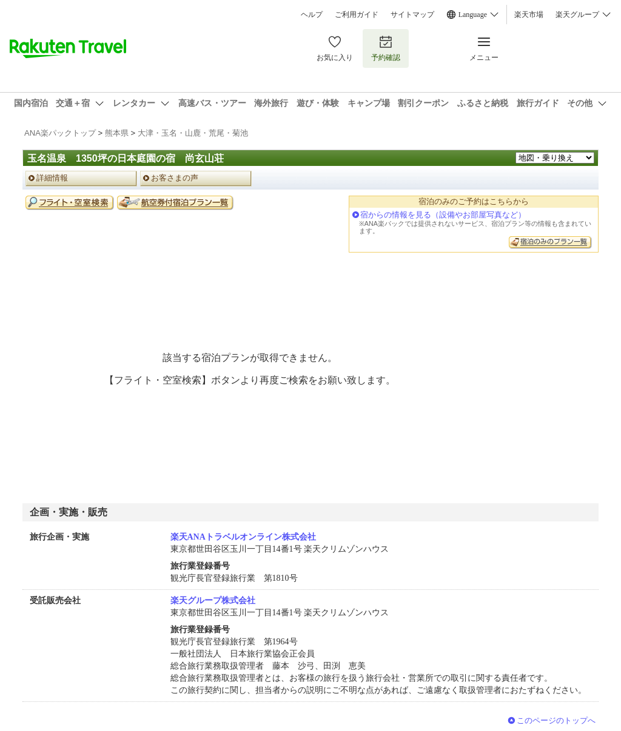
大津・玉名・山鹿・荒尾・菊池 (193, 132)
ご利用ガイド (356, 14)
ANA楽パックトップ (60, 132)
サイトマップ (412, 14)
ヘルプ (312, 14)
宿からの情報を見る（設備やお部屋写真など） (443, 214)
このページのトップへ (556, 720)
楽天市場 (528, 14)
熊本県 (117, 132)
